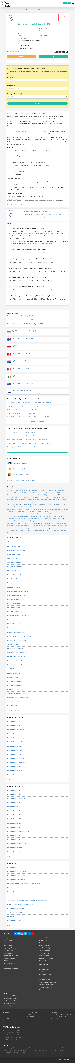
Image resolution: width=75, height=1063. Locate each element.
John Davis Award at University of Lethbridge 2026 (21, 436)
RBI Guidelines (11, 916)
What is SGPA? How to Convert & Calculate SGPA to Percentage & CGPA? (28, 900)
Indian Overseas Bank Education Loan (18, 615)
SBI (19, 241)
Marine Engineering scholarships (15, 532)
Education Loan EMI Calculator (16, 879)
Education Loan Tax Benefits (15, 908)
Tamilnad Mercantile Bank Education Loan (19, 702)
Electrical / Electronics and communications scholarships (41, 492)
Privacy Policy (30, 1014)
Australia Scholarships (45, 948)
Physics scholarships (52, 506)
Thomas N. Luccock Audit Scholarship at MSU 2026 (22, 320)
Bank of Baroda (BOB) (16, 469)
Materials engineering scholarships (54, 518)
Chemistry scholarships (28, 509)
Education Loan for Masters (15, 823)
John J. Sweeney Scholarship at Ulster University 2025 (22, 432)
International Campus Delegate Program (61, 1014)
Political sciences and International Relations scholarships (36, 504)
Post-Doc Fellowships (9, 963)
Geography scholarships (13, 504)
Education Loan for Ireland (14, 746)
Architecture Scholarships (10, 943)
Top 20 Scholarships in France (18, 369)
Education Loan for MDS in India (16, 839)
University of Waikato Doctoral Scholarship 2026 (21, 447)
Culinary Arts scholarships (28, 521)
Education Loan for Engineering (16, 798)
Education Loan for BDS (14, 835)
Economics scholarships (59, 530)
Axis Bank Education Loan (14, 562)
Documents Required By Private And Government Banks (23, 883)
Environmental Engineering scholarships (49, 497)
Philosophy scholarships (31, 523)
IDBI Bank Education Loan (14, 611)
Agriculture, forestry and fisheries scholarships (37, 514)
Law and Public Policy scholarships (51, 511)
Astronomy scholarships (53, 509)
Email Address (12, 85)
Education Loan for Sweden (15, 770)
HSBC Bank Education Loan (15, 677)
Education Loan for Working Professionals (19, 831)
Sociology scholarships (27, 506)
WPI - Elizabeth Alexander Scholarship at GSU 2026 (21, 410)
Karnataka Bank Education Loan (16, 640)
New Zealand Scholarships (46, 958)
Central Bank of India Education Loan (18, 595)
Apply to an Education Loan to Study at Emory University (40, 217)
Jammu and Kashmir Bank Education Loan (19, 636)
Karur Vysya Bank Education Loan (17, 665)
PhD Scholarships (8, 960)
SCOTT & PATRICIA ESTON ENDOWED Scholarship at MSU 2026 (25, 324)
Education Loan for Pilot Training (16, 843)
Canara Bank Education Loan (15, 554)
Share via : (53, 52)
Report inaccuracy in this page (14, 204)
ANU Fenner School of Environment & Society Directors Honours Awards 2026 (30, 402)
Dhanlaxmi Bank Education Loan (16, 689)
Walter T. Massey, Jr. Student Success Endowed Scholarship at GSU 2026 (28, 417)
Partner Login (54, 1012)
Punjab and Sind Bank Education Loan (18, 661)
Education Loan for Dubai (14, 766)
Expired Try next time (63, 17)
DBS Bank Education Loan (14, 681)
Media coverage (31, 1016)
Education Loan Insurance (14, 892)
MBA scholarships (8, 953)
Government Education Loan (15, 896)
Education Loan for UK (13, 725)
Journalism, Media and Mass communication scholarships (22, 516)
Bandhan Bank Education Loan (16, 656)
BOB (22, 241)
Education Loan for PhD (14, 819)
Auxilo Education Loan (13, 587)
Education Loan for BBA (14, 827)
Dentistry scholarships (46, 499)
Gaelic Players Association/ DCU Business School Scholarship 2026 (27, 439)
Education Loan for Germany (15, 738)
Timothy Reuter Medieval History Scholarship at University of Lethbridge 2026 (29, 443)
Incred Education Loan (13, 607)
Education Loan (11, 867)
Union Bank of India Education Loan (17, 583)
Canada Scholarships (44, 950)
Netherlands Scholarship (45, 960)
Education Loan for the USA (15, 734)
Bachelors (21, 29)
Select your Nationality (14, 94)
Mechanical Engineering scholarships (41, 490)
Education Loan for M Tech (15, 815)
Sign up (67, 2)
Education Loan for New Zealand (16, 742)
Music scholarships (44, 523)
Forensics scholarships (43, 528)
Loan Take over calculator (10, 1001)
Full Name (10, 77)
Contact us (5, 1023)
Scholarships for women (10, 966)
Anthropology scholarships (47, 502)
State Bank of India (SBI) (17, 463)
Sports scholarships (55, 528)
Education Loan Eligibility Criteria (16, 871)
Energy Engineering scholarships (29, 497)
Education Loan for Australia (15, 729)
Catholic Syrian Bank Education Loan (17, 697)
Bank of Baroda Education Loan (16, 550)
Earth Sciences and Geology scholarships (25, 528)
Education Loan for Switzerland (16, 762)
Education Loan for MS (13, 802)
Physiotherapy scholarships (32, 502)
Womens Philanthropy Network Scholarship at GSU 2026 (23, 413)
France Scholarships (44, 955)
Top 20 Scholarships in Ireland (18, 377)
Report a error (54, 1018)
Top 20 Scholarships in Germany (18, 347)
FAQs (4, 1020)
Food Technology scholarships (22, 525)
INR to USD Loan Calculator (10, 998)
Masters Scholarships (9, 958)
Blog (4, 1016)
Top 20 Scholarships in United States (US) (21, 332)
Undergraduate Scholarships (11, 955)
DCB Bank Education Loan (14, 685)
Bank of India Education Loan (15, 579)
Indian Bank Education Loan (15, 575)
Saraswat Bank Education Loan (16, 632)
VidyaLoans (42, 990)
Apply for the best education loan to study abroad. (38, 243)
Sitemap (29, 1018)
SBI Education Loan (12, 542)
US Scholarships (43, 940)
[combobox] (37, 97)
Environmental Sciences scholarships (31, 511)
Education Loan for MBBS (14, 794)
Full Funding (42, 29)
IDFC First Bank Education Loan (16, 603)
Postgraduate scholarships (11, 968)
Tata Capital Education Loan (15, 628)
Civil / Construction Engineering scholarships (18, 490)
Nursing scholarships (33, 499)
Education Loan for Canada (15, 721)
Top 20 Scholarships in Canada (18, 354)
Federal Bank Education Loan (15, 599)
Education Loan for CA (13, 806)
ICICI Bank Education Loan (14, 566)
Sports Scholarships (9, 945)
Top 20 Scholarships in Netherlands (19, 391)
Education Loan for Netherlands (16, 775)
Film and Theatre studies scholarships (46, 521)
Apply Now (53, 56)
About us (5, 1014)
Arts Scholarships (8, 940)
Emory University (44, 35)
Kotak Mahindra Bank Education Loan (18, 620)
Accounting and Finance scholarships (42, 530)
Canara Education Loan (45, 977)
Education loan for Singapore (15, 758)
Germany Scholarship (44, 945)
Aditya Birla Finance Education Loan (17, 693)
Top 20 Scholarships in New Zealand (20, 384)
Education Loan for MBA (14, 790)
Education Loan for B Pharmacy (16, 852)
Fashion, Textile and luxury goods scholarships (51, 516)
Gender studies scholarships (59, 504)
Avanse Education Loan (14, 558)
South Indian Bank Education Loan (17, 652)
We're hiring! (6, 1012)
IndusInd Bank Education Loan (16, 648)
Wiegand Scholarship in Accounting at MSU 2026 (21, 316)
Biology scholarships (41, 509)
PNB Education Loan (13, 570)
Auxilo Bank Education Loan (46, 984)
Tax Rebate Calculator (9, 1003)
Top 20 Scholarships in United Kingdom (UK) (22, 339)
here (47, 119)
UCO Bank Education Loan (14, 624)
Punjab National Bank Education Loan (48, 982)
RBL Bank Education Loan (14, 673)
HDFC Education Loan (13, 546)
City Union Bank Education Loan (16, 669)
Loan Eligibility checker (9, 1006)
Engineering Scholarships (10, 948)
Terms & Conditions (32, 1012)
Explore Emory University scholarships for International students (42, 214)
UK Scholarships (43, 943)
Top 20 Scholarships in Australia (18, 362)
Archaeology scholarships (25, 530)
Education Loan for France (14, 750)
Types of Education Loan (14, 912)
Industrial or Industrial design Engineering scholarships (29, 518)
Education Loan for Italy (14, 754)
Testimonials (6, 1018)
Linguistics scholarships (13, 506)
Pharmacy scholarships (21, 499)
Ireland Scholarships (44, 953)
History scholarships (60, 502)
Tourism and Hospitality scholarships (41, 525)
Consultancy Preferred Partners (59, 1016)
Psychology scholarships (39, 506)
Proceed (37, 103)
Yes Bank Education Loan (14, 644)
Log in (60, 2)
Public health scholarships (60, 499)
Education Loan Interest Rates (16, 875)
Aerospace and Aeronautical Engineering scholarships (44, 495)
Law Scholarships (8, 950)
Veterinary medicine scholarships (15, 502)
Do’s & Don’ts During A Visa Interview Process (20, 904)
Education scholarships (56, 514)
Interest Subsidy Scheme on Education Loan (20, 888)
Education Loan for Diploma (15, 847)
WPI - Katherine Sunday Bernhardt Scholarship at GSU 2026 (24, 406)
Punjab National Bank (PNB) (18, 474)
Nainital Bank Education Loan (15, 706)
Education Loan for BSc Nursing (16, 811)
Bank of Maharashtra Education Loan (18, 591)
